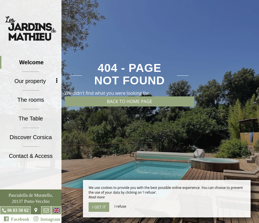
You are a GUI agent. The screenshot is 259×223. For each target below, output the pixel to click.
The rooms (30, 100)
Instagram (47, 219)
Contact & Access (31, 156)
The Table (30, 118)
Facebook (16, 219)
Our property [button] (36, 81)
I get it (99, 207)
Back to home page (129, 101)
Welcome (31, 62)
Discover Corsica (30, 137)
